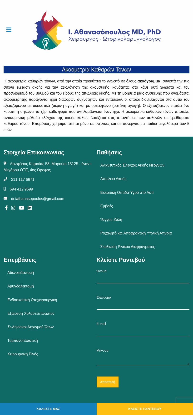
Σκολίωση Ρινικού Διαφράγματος (127, 247)
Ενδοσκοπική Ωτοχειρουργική (32, 300)
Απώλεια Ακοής (113, 179)
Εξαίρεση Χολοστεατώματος (30, 313)
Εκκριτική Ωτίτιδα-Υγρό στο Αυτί (127, 193)
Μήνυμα (143, 356)
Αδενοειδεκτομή (20, 273)
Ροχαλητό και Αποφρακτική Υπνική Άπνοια (136, 233)
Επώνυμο (143, 303)
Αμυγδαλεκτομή (20, 286)
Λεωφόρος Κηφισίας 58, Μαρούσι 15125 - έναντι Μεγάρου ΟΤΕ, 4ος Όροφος (48, 167)
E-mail (143, 329)
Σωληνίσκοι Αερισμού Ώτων (30, 327)
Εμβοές (106, 206)
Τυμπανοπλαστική (22, 341)
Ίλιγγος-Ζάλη (111, 220)
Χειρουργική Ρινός (22, 354)
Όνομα (143, 276)
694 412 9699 (21, 189)
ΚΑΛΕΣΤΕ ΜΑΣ (48, 409)
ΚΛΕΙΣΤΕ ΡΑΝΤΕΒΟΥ (144, 409)
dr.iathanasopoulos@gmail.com (37, 199)
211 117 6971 (22, 179)
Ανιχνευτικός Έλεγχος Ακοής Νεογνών (132, 165)
